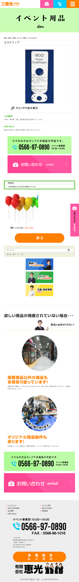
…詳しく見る (28, 228)
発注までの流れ (47, 508)
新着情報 (45, 511)
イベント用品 (46, 505)
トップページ (12, 505)
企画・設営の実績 (13, 508)
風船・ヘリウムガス (29, 38)
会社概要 (11, 511)
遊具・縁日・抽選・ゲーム (12, 38)
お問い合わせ (12, 513)
